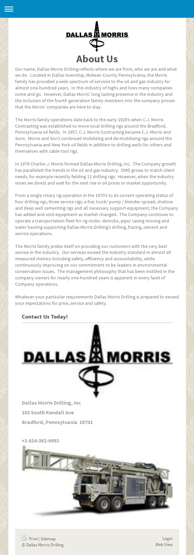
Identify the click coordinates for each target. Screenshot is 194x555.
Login (168, 538)
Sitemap (48, 539)
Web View (164, 544)
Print (30, 539)
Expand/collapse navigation (97, 9)
